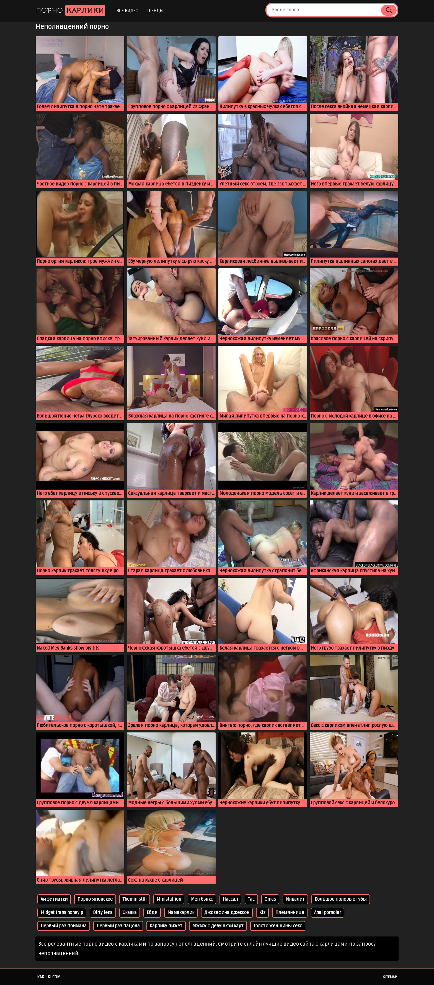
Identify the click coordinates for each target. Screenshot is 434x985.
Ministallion (169, 899)
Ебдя (152, 912)
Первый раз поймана (64, 926)
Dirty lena (103, 912)
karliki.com (49, 976)
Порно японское (95, 899)
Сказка (130, 912)
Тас (251, 899)
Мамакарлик (180, 912)
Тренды (155, 11)
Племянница (289, 912)
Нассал (230, 899)
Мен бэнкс (202, 899)
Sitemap (390, 977)
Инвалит (295, 899)
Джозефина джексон (226, 912)
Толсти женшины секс (278, 926)
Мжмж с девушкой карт (218, 926)
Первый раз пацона (118, 926)
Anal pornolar (327, 912)
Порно (70, 10)
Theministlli (135, 899)
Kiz (262, 912)
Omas (270, 899)
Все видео (127, 11)
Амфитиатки (54, 899)
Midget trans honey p (62, 912)
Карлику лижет (166, 926)
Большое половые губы (341, 899)
